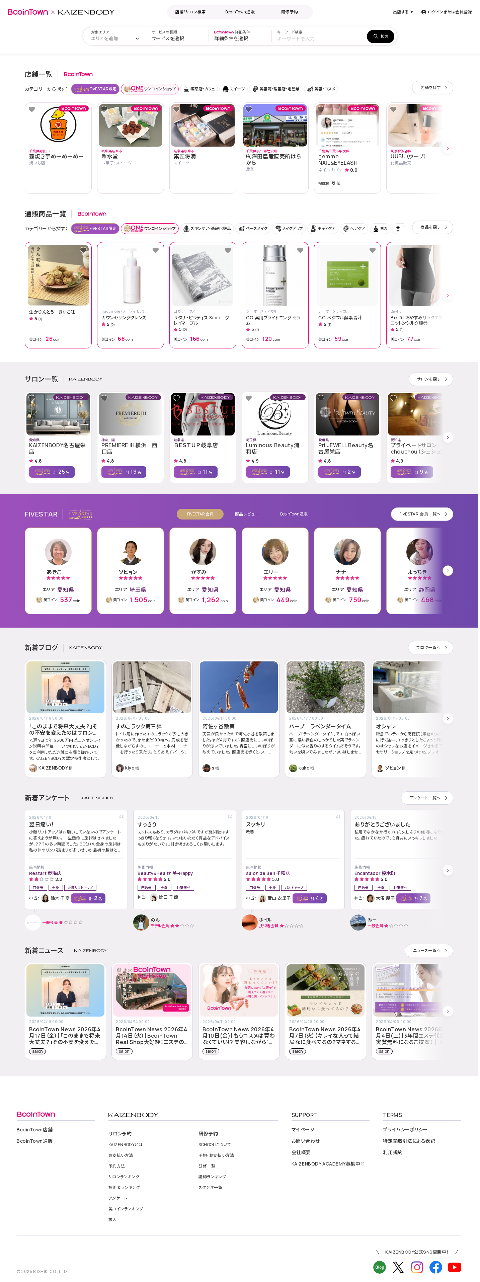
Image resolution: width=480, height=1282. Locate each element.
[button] (433, 148)
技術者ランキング (124, 1188)
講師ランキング (212, 1177)
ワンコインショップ (150, 89)
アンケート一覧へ (429, 798)
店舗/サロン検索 (190, 12)
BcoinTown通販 (240, 12)
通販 (35, 1141)
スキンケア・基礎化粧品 (207, 228)
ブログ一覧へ (433, 648)
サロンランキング (123, 1177)
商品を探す (435, 227)
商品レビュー (247, 514)
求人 (112, 1220)
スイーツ (233, 89)
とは (125, 1145)
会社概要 (301, 1152)
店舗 (35, 1129)
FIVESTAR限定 (95, 89)
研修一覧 (206, 1166)
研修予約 (289, 12)
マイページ (303, 1129)
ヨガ (380, 228)
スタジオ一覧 (210, 1188)
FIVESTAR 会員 (200, 514)
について (214, 1145)
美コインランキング (125, 1209)
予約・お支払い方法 (216, 1155)
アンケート (118, 1198)
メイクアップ (289, 228)
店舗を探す (435, 88)
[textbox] (104, 38)
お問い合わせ (306, 1141)
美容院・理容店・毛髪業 (276, 89)
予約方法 (116, 1166)
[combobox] (117, 38)
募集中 (328, 1163)
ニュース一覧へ (431, 951)
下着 (402, 228)
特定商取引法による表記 (409, 1141)
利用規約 (392, 1152)
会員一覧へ (424, 514)
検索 (381, 36)
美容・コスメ (321, 89)
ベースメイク (252, 228)
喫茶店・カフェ (199, 89)
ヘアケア (354, 228)
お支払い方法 (120, 1155)
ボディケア (322, 228)
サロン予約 (120, 1133)
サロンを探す (433, 379)
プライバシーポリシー (405, 1129)
